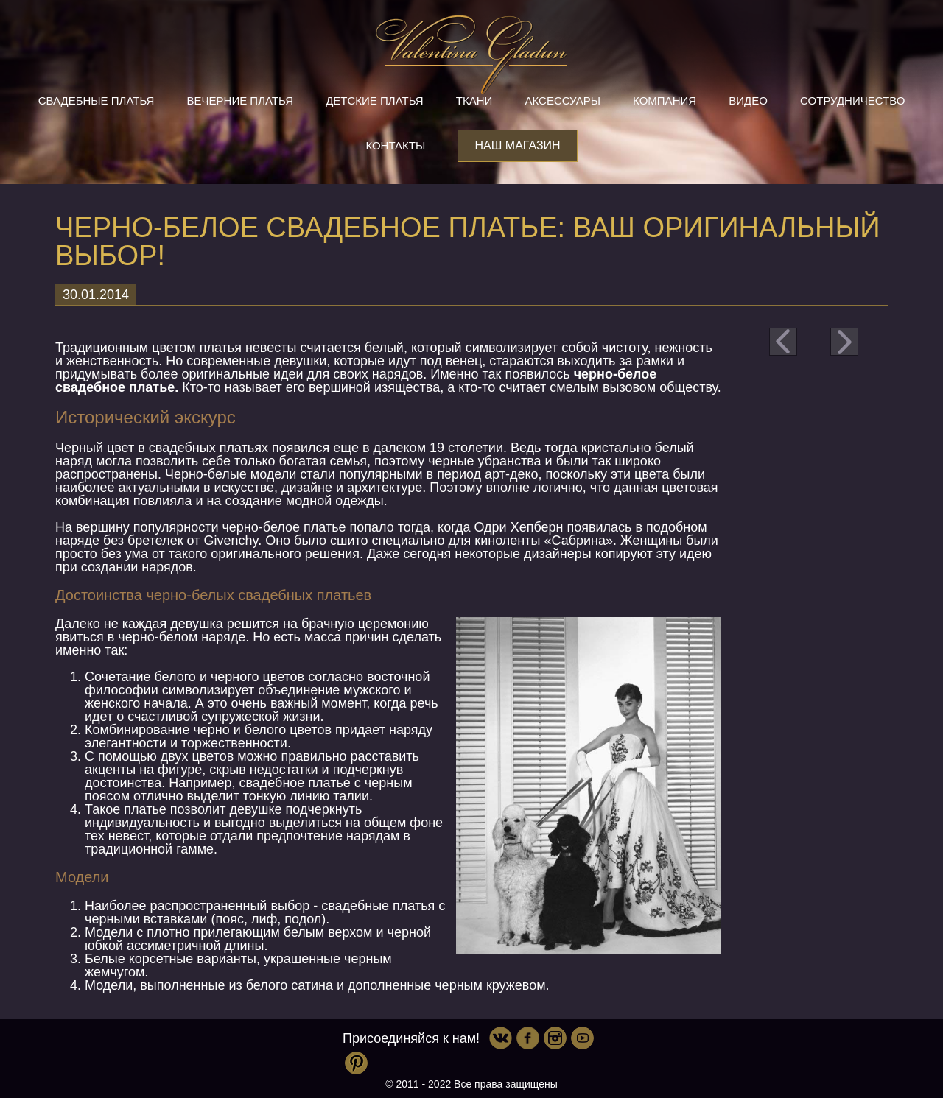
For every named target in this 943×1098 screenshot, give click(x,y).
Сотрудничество (852, 100)
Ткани (474, 100)
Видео (748, 100)
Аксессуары (562, 100)
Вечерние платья (240, 100)
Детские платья (374, 100)
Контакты (395, 145)
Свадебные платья (96, 100)
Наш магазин (517, 145)
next (844, 342)
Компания (664, 100)
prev (783, 342)
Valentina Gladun (471, 54)
